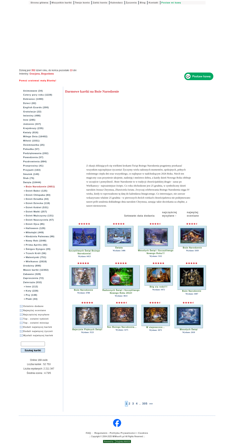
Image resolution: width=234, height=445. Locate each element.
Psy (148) (31, 295)
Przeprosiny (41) (33, 165)
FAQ (88, 433)
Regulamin (100, 433)
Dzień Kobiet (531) (37, 207)
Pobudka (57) (31, 149)
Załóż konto (100, 2)
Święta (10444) (32, 182)
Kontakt (153, 2)
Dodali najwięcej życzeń (38, 331)
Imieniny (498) (32, 115)
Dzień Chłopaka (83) (38, 195)
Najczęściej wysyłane (36, 314)
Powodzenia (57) (33, 157)
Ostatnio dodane (33, 306)
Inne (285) (29, 120)
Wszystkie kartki (62, 2)
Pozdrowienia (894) (35, 161)
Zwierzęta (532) (32, 282)
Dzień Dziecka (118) (38, 203)
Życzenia (131, 2)
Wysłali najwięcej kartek (38, 335)
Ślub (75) (28, 178)
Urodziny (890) (32, 265)
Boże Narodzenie (192, 248)
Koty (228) (32, 291)
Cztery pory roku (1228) (37, 95)
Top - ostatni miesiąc (36, 323)
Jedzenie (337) (32, 124)
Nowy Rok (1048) (36, 240)
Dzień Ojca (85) (35, 224)
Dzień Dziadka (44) (37, 199)
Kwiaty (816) (30, 132)
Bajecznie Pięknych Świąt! (87, 329)
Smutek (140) (31, 174)
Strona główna (40, 2)
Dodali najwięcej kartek (37, 327)
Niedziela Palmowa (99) (40, 236)
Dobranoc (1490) (33, 99)
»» (151, 403)
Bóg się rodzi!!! (159, 287)
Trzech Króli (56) (36, 253)
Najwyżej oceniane (34, 310)
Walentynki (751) (36, 257)
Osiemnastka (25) (34, 145)
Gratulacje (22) (32, 111)
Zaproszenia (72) (33, 278)
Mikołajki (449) (35, 232)
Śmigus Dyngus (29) (38, 249)
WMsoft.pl (118, 436)
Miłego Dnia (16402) (35, 136)
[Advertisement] (117, 37)
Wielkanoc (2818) (36, 261)
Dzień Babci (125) (37, 191)
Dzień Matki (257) (36, 211)
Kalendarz (116, 2)
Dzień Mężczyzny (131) (40, 215)
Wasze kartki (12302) (36, 270)
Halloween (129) (36, 228)
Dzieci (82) (29, 103)
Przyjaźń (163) (32, 170)
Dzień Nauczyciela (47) (40, 220)
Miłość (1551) (31, 140)
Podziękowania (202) (36, 153)
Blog (142, 2)
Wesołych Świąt (189, 329)
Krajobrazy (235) (33, 128)
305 (144, 403)
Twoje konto (82, 2)
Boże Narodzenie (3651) (40, 186)
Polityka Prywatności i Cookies (129, 433)
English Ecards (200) (36, 107)
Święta (119, 248)
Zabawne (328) (32, 274)
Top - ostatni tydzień (36, 319)
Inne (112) (32, 286)
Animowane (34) (33, 91)
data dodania (146, 215)
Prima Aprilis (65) (37, 245)
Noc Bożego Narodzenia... (122, 327)
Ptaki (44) (32, 299)
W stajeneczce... (155, 327)
